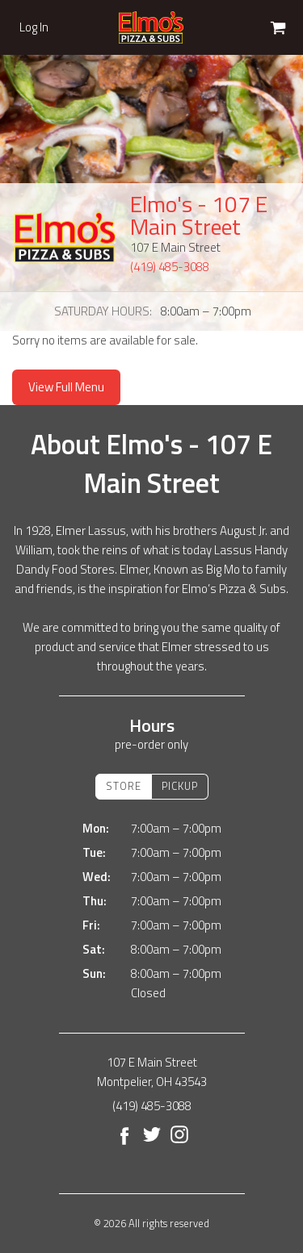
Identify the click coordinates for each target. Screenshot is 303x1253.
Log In (33, 27)
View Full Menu (66, 387)
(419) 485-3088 (169, 266)
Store (123, 786)
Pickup (180, 786)
